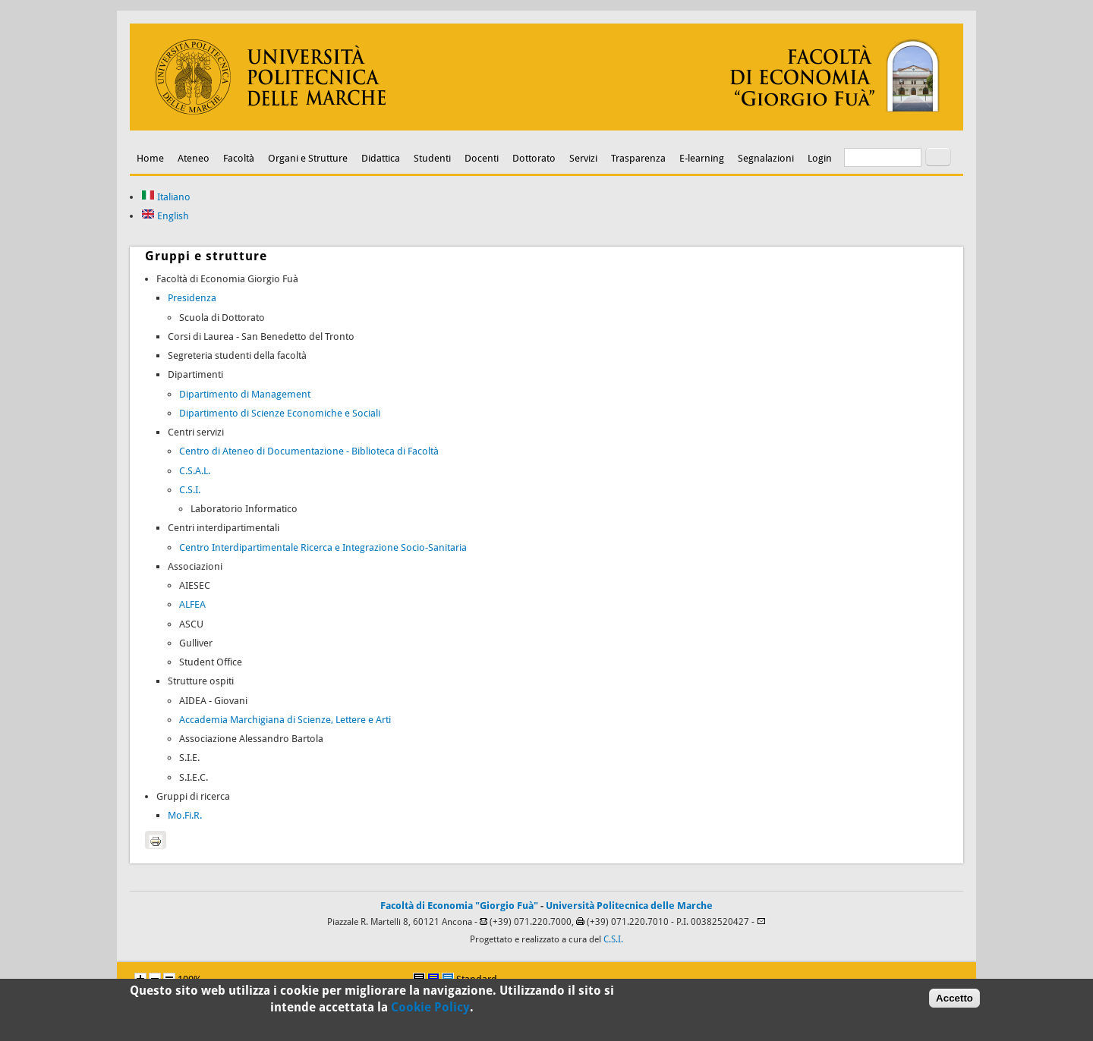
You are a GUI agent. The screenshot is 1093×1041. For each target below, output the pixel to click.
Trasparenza (638, 158)
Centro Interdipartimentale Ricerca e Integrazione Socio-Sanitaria (323, 547)
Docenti (482, 158)
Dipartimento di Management (244, 394)
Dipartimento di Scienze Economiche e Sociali (279, 413)
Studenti (432, 158)
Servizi (583, 158)
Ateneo (193, 158)
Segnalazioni (766, 158)
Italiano (166, 197)
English (165, 216)
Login (820, 158)
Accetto (954, 1002)
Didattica (380, 158)
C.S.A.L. (194, 470)
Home (150, 158)
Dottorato (534, 158)
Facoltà (238, 158)
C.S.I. (189, 489)
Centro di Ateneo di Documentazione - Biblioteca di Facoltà (309, 451)
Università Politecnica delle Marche (629, 905)
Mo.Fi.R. (185, 815)
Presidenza (192, 297)
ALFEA (192, 604)
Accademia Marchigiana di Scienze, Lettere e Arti (285, 719)
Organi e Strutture (308, 158)
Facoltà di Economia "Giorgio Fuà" (459, 905)
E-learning (701, 158)
